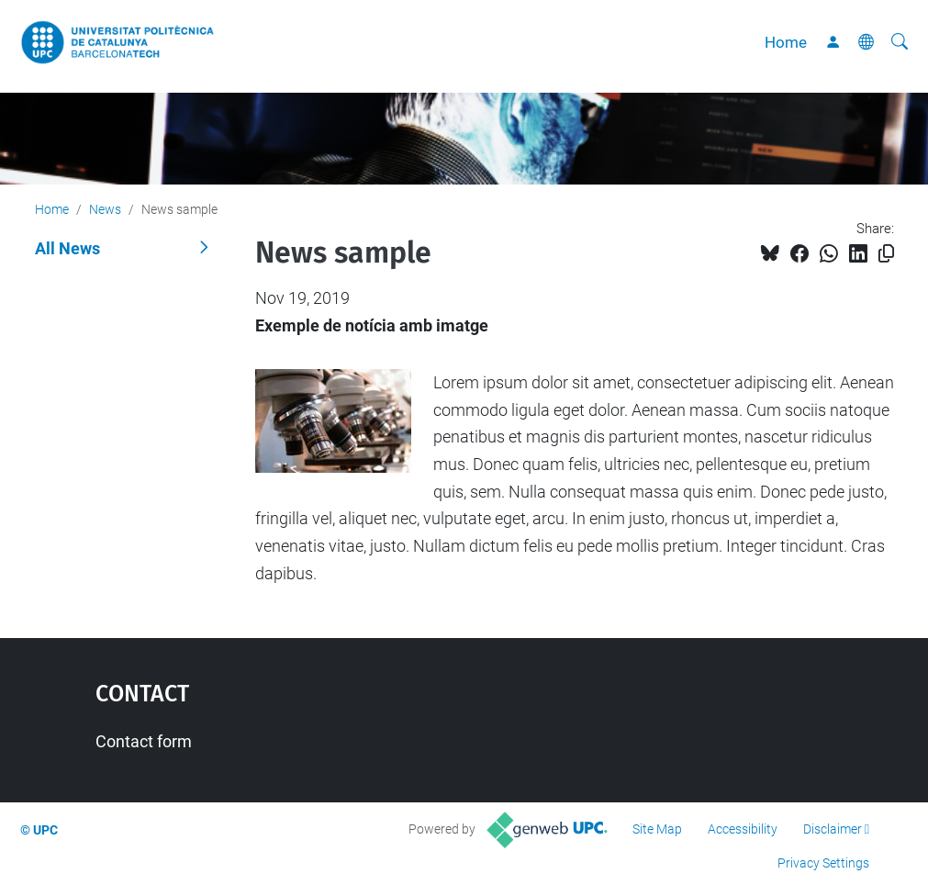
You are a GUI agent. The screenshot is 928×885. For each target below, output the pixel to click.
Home (786, 42)
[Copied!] (886, 253)
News (105, 209)
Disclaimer (832, 829)
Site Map (657, 829)
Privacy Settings (823, 863)
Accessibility (742, 829)
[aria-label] (899, 42)
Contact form (143, 741)
